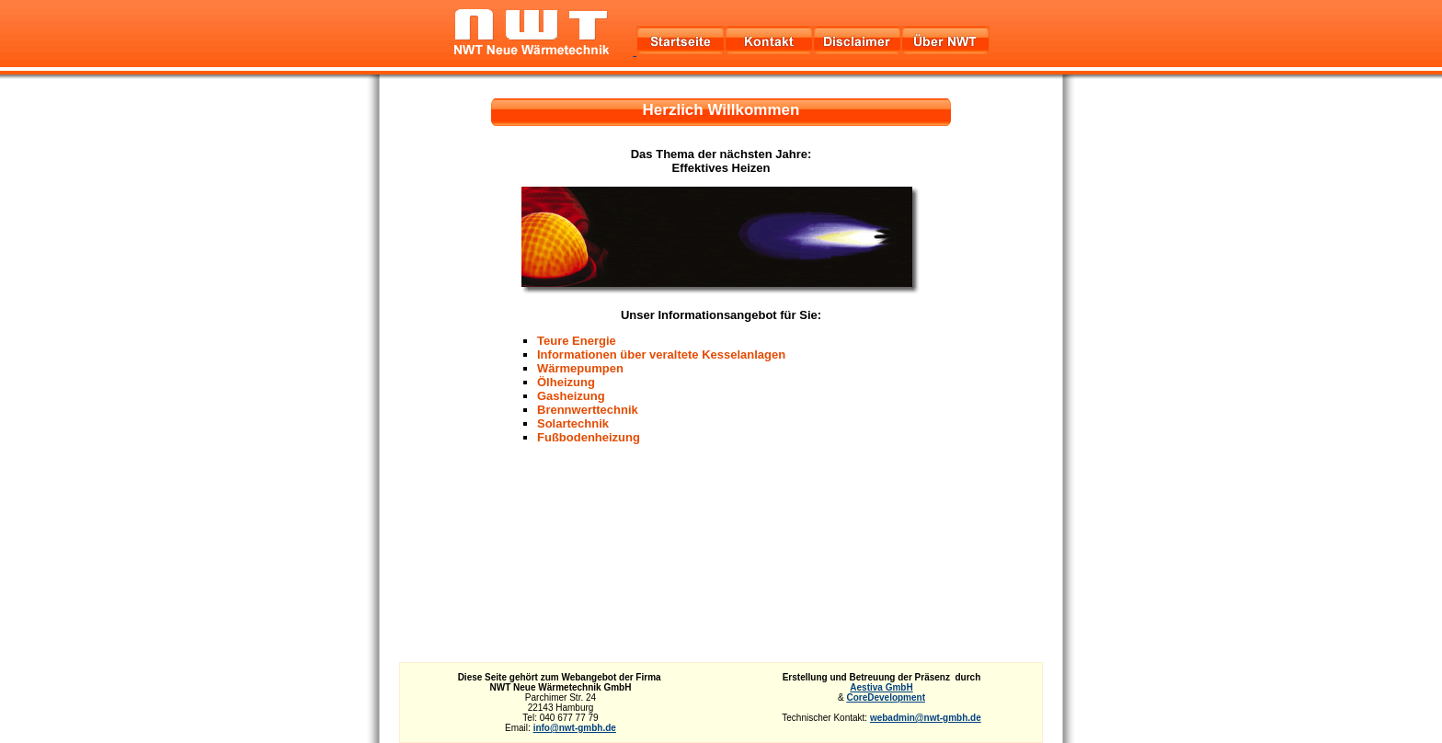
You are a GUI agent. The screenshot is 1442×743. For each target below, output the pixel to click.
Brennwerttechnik (587, 410)
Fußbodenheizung (588, 437)
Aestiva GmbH (881, 687)
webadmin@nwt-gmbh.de (925, 718)
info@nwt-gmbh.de (574, 728)
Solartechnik (573, 423)
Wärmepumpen (580, 368)
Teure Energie (576, 341)
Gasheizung (571, 396)
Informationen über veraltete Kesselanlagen (661, 354)
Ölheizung (566, 382)
